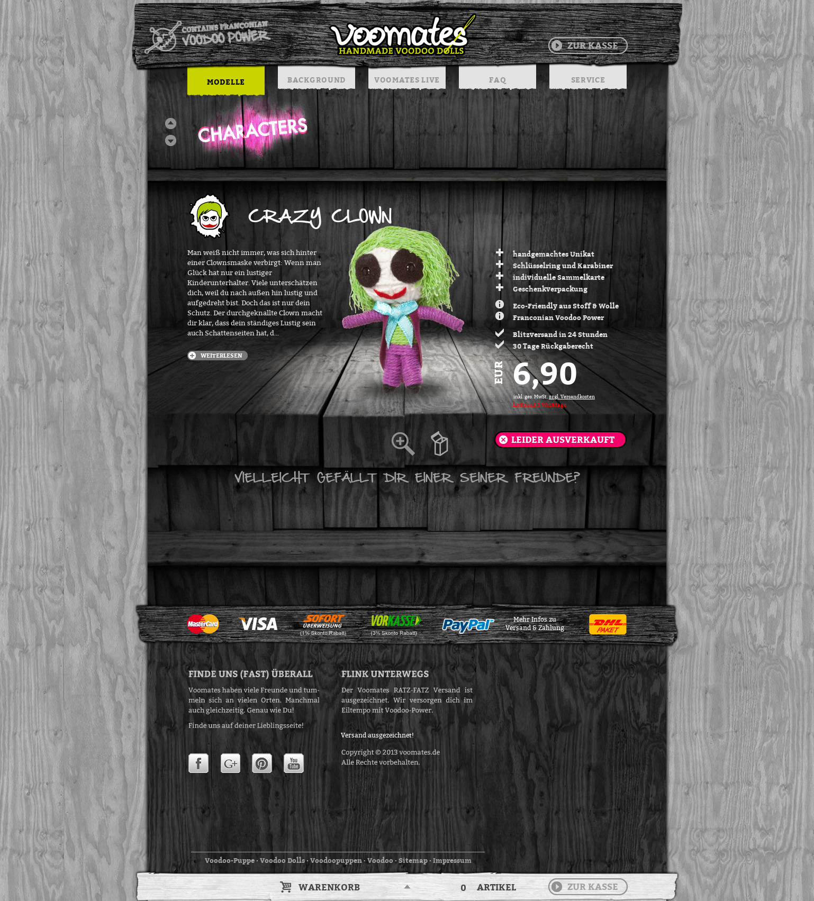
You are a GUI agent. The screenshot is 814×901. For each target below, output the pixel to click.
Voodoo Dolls (282, 860)
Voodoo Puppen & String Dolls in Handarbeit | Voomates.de (309, 34)
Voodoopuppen (336, 860)
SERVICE (588, 80)
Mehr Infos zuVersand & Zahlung (534, 624)
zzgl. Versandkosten (572, 396)
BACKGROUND (316, 80)
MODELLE (226, 82)
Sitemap (413, 860)
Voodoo (380, 860)
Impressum (452, 860)
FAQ (497, 80)
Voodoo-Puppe (230, 860)
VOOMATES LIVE (407, 80)
